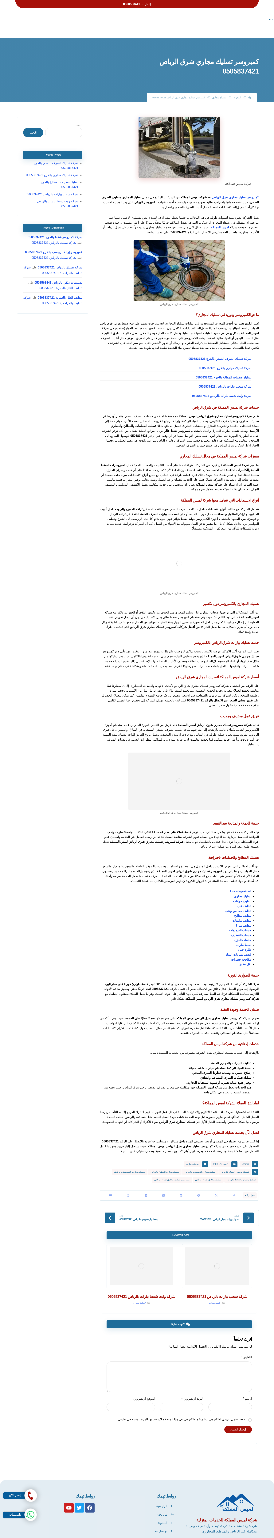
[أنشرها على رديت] (181, 1188)
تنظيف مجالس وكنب (238, 902)
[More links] (75, 19)
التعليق (248, 1350)
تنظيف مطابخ (242, 907)
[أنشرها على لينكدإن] (146, 1188)
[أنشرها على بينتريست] (199, 1188)
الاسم (249, 1391)
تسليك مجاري (242, 888)
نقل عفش (245, 956)
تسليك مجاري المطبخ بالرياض (165, 1163)
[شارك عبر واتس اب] (128, 1188)
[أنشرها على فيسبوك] (234, 1188)
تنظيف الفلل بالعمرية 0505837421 (62, 270)
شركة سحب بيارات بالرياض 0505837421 (224, 378)
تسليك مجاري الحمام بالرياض (235, 1163)
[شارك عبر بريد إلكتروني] (111, 1188)
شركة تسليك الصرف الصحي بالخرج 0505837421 (220, 350)
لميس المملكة (220, 219)
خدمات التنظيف (241, 926)
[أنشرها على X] (216, 1188)
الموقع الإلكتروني (143, 1391)
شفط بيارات (243, 936)
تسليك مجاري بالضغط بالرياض (241, 1171)
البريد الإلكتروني (193, 1391)
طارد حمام (244, 941)
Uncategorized (240, 883)
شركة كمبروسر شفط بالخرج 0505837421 (57, 219)
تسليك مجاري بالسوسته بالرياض (129, 1163)
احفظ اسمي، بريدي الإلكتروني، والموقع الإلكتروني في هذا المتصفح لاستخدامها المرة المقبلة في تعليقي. (183, 1412)
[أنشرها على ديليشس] (163, 1188)
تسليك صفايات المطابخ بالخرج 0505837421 (223, 369)
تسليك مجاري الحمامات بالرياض (200, 1163)
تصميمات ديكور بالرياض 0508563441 (60, 264)
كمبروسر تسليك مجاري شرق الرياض (235, 189)
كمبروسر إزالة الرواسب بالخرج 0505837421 (55, 234)
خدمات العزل (242, 931)
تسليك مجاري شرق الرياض (208, 1171)
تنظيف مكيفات (241, 912)
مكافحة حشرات (241, 951)
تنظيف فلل (244, 897)
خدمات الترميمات (240, 922)
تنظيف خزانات (242, 892)
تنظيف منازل (243, 917)
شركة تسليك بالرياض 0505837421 (62, 224)
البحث (80, 116)
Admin (245, 1155)
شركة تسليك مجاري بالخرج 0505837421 (225, 359)
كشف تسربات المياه (238, 946)
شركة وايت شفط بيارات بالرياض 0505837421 (221, 387)
